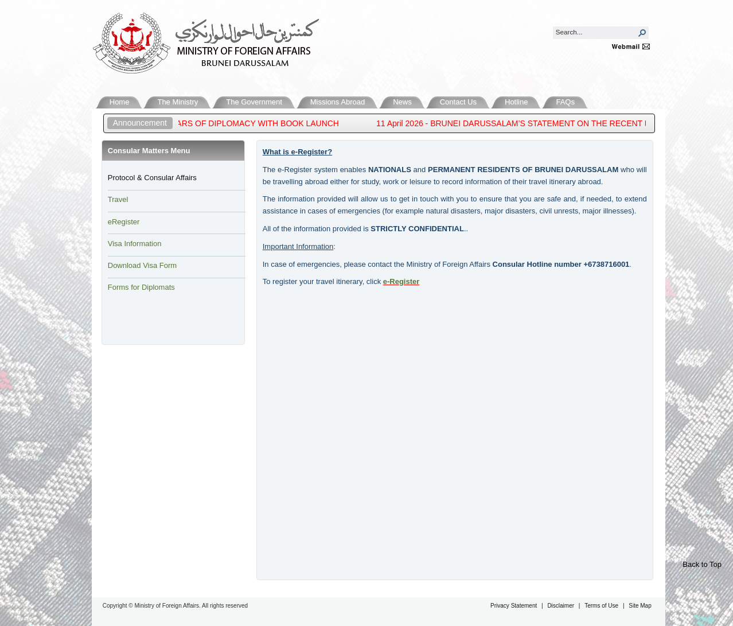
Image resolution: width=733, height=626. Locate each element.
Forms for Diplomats (141, 287)
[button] (642, 32)
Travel (118, 199)
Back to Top (702, 564)
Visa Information (135, 243)
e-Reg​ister (401, 281)
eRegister (124, 221)
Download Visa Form (142, 265)
